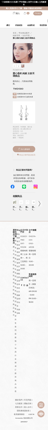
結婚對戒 (31, 25)
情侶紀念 (18, 290)
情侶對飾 (13, 288)
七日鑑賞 (18, 403)
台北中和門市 (24, 231)
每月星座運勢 (18, 245)
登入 (16, 13)
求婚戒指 (18, 25)
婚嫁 (18, 295)
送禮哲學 (18, 282)
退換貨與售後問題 (15, 321)
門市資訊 (38, 13)
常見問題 (27, 400)
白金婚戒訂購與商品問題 (15, 373)
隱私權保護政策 (23, 411)
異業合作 (18, 407)
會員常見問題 (15, 250)
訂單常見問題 (15, 271)
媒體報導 (18, 261)
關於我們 (18, 400)
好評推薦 (18, 268)
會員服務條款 (19, 414)
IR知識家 (18, 236)
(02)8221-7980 (23, 238)
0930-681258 (31, 245)
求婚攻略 (18, 311)
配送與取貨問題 (15, 294)
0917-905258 (23, 245)
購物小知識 (15, 344)
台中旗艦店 (32, 231)
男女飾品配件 (13, 306)
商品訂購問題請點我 (26, 155)
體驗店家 (18, 275)
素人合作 (27, 407)
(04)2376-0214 (32, 238)
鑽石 (8, 25)
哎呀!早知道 (18, 302)
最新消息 (18, 254)
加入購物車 (24, 149)
